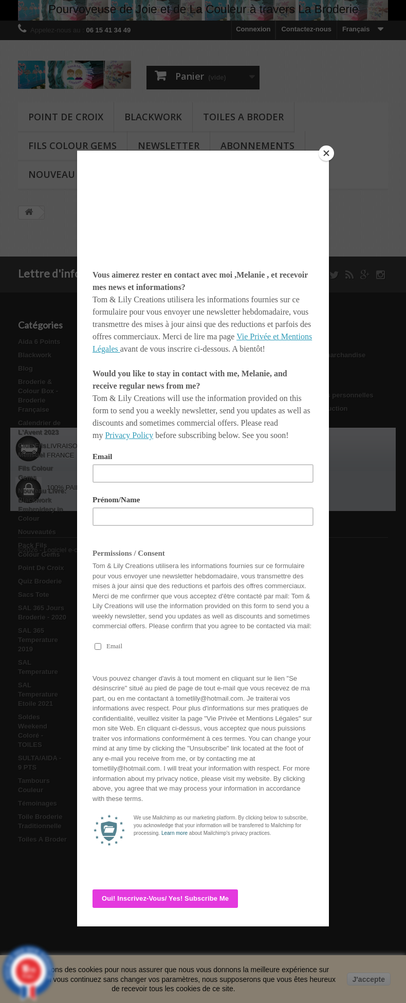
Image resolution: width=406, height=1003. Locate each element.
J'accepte (369, 979)
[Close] (326, 153)
